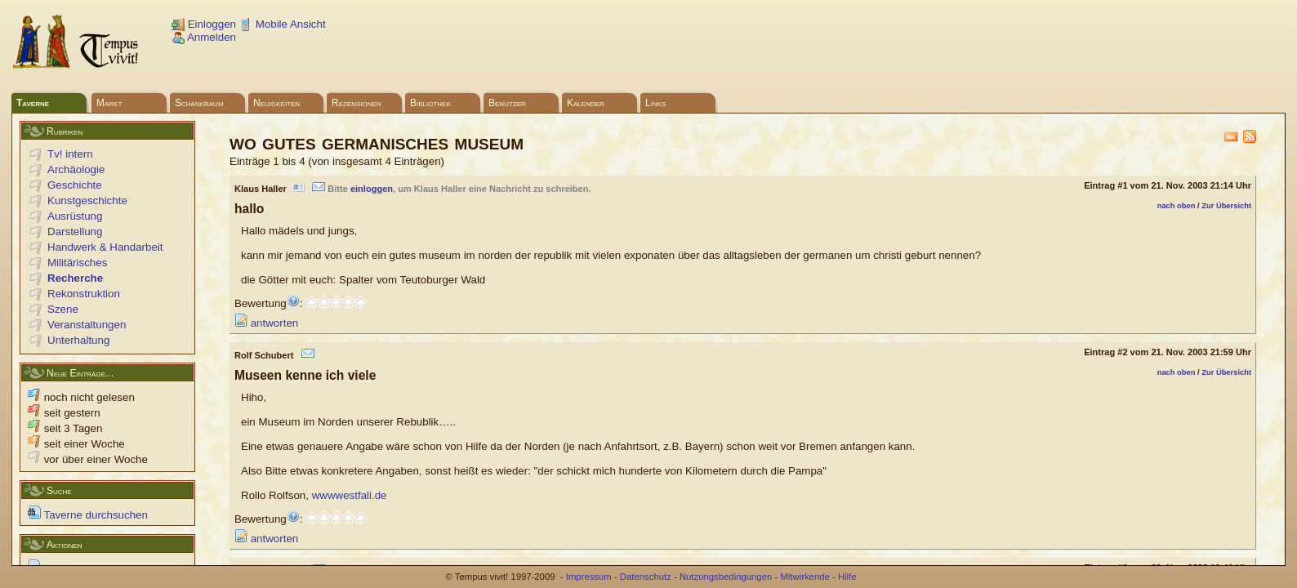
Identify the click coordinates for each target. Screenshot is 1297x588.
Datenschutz (645, 576)
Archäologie (76, 169)
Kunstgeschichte (87, 200)
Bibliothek (430, 103)
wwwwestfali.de (349, 495)
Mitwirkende (804, 576)
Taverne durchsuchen (88, 515)
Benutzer (507, 103)
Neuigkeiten (276, 103)
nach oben (1176, 206)
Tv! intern (70, 154)
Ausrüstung (74, 216)
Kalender (585, 103)
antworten (266, 323)
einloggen (371, 189)
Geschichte (74, 185)
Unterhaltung (78, 340)
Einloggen (204, 24)
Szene (62, 309)
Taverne (32, 103)
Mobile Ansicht (282, 24)
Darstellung (74, 231)
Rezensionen (356, 103)
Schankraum (199, 103)
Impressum (589, 576)
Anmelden (204, 37)
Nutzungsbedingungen (726, 576)
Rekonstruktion (83, 293)
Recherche (75, 278)
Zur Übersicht (1226, 206)
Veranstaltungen (86, 324)
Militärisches (77, 262)
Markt (109, 103)
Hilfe (847, 576)
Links (655, 103)
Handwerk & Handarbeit (105, 247)
